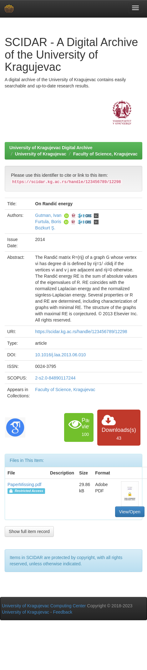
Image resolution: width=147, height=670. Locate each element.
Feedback (62, 612)
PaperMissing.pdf (24, 484)
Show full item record (29, 531)
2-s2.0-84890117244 (55, 377)
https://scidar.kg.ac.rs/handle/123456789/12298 (81, 331)
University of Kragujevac (40, 153)
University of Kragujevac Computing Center (44, 605)
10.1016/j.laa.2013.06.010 (60, 354)
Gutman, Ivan (48, 215)
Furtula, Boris (48, 221)
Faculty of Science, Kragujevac (105, 153)
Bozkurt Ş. (45, 227)
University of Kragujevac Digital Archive (51, 147)
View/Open (129, 511)
